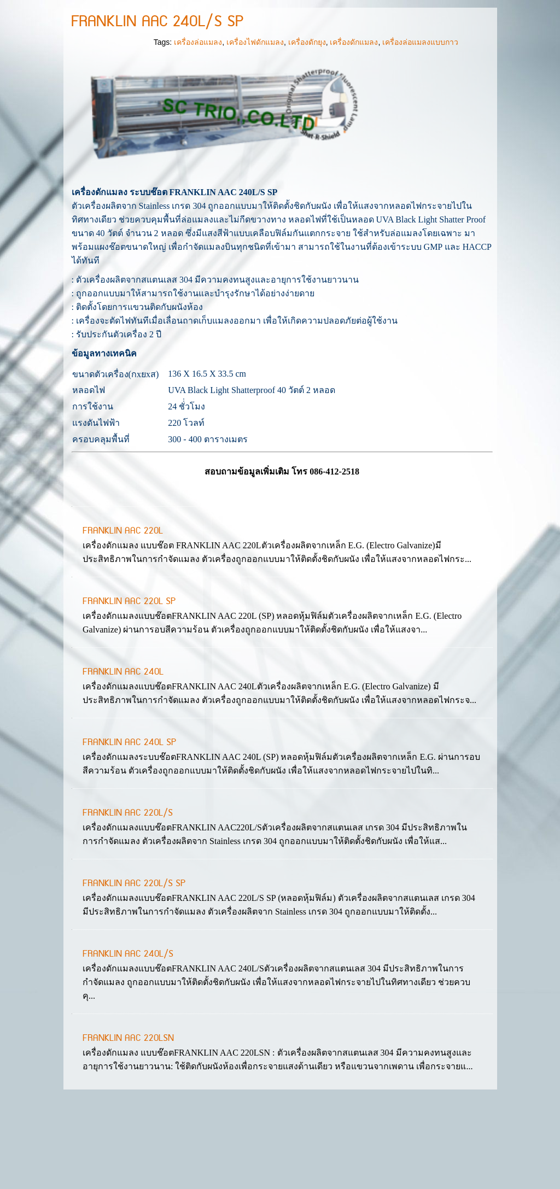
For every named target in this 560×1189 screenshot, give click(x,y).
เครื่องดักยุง (307, 119)
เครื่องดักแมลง (354, 119)
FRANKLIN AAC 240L (123, 749)
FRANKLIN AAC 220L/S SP (134, 961)
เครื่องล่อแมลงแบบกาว (420, 119)
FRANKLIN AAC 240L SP (129, 820)
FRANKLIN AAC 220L (123, 608)
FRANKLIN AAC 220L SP (129, 679)
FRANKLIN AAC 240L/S (128, 1031)
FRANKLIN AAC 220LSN (128, 1115)
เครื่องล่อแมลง (198, 119)
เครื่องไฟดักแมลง (255, 119)
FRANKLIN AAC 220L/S (128, 890)
